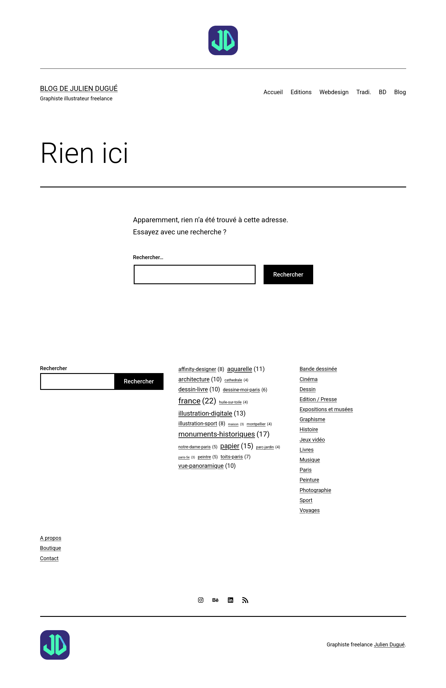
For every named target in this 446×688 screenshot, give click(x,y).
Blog (400, 92)
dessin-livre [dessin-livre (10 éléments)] (199, 390)
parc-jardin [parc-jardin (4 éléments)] (268, 447)
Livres (307, 450)
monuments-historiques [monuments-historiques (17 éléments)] (223, 434)
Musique (310, 460)
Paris (306, 470)
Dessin (308, 389)
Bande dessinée (318, 369)
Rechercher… (148, 257)
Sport (306, 500)
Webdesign (334, 92)
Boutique (50, 548)
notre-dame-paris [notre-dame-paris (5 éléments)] (198, 447)
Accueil (273, 92)
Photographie (315, 490)
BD (383, 92)
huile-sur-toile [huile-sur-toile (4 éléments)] (233, 402)
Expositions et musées (326, 409)
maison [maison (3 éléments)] (236, 424)
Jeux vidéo (312, 440)
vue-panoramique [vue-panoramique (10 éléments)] (207, 466)
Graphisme (312, 419)
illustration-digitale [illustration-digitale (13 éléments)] (212, 413)
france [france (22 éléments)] (197, 401)
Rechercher (53, 368)
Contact (49, 558)
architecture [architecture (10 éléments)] (200, 380)
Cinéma (309, 379)
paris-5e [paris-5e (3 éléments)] (186, 457)
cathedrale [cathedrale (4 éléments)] (237, 380)
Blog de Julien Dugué (79, 88)
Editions (301, 92)
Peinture (309, 480)
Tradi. (363, 92)
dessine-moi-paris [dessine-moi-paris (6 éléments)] (245, 390)
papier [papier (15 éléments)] (236, 446)
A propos (50, 538)
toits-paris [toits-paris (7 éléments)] (235, 456)
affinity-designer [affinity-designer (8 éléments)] (201, 369)
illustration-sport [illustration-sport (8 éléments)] (201, 423)
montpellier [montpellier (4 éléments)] (259, 424)
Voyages (310, 510)
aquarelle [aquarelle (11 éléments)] (246, 369)
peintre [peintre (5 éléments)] (208, 457)
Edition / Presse (318, 399)
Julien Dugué (389, 644)
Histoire (309, 429)
